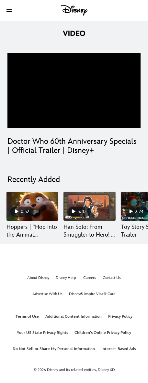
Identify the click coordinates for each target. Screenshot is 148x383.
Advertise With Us (47, 294)
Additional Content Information (73, 316)
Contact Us (112, 277)
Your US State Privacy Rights (42, 332)
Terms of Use (27, 316)
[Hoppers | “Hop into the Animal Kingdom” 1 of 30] (32, 206)
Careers (89, 277)
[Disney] (74, 10)
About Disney (38, 277)
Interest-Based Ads (118, 348)
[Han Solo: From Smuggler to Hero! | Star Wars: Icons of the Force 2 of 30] (89, 206)
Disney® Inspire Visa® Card (92, 294)
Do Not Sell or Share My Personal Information (54, 348)
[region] (74, 90)
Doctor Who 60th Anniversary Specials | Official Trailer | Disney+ (72, 146)
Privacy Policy (120, 316)
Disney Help (66, 277)
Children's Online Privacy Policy (102, 332)
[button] (9, 10)
